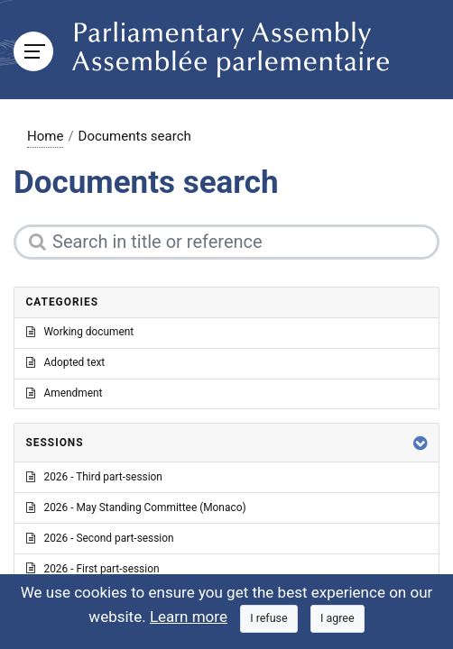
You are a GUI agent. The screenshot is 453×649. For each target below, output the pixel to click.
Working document (80, 331)
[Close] (269, 619)
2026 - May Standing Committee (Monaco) (136, 507)
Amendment (64, 393)
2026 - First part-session (93, 568)
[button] (420, 443)
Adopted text (66, 362)
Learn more (188, 617)
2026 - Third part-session (94, 477)
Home (45, 136)
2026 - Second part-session (100, 538)
